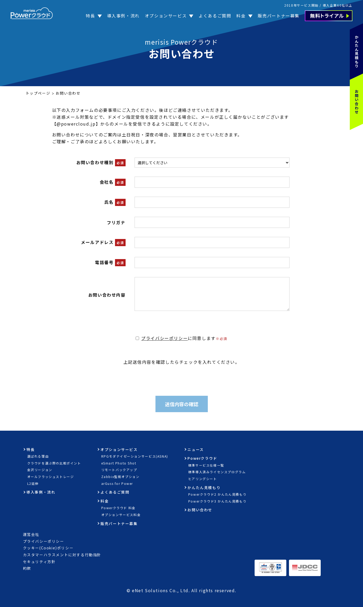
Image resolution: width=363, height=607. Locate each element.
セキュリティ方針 (39, 561)
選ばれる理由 (38, 456)
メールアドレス (97, 242)
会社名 (107, 182)
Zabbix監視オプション (120, 476)
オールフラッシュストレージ (50, 476)
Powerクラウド (202, 458)
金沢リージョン (39, 469)
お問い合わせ (356, 101)
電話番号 (104, 262)
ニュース (195, 449)
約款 (27, 568)
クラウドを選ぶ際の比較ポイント (54, 463)
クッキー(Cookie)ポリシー (48, 547)
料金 (241, 15)
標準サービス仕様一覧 (206, 465)
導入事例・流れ (123, 15)
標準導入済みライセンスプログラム (217, 472)
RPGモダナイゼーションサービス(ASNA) (134, 456)
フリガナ (116, 222)
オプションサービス (166, 15)
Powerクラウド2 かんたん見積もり (217, 494)
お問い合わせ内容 (107, 295)
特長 (90, 15)
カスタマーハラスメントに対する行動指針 (62, 554)
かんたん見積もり (356, 51)
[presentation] (181, 375)
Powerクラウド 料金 (118, 507)
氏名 (108, 202)
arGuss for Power (117, 483)
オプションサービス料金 (121, 514)
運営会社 (31, 534)
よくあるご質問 (215, 15)
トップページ (38, 93)
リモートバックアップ (119, 469)
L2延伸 (33, 483)
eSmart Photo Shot (118, 463)
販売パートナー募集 (279, 15)
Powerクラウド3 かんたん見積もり (217, 501)
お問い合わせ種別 (95, 162)
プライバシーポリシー (164, 338)
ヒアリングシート (202, 478)
